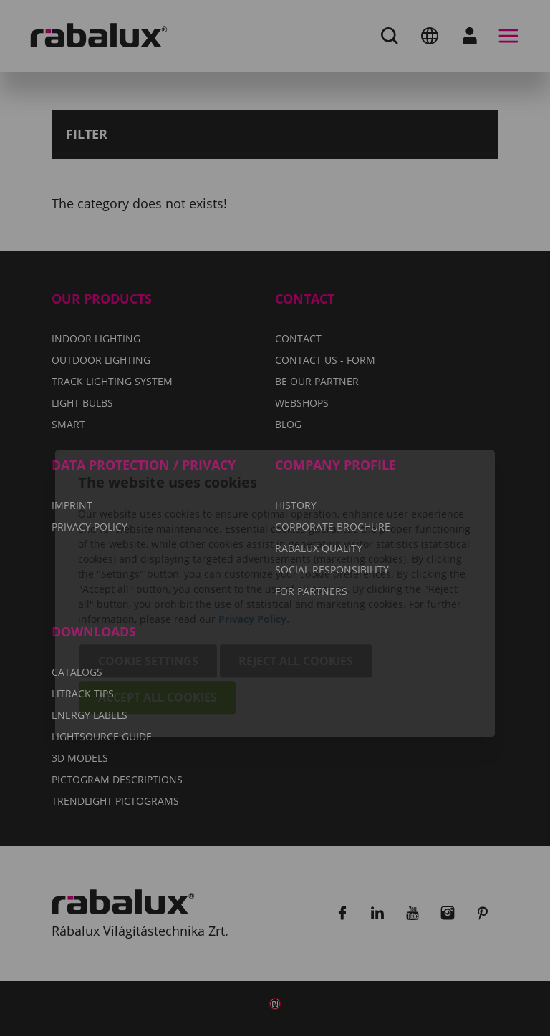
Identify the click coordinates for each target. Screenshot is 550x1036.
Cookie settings (148, 586)
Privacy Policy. (253, 544)
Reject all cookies (295, 586)
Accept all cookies (157, 622)
